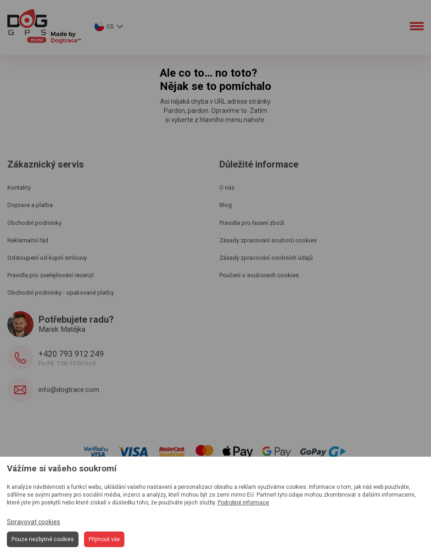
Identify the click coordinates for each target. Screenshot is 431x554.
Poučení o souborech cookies (259, 275)
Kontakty (19, 187)
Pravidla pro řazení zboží (251, 222)
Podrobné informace (243, 502)
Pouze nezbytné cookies (42, 539)
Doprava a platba (30, 204)
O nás (227, 187)
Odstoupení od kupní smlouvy (47, 257)
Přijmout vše (104, 539)
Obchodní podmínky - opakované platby (60, 292)
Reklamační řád (27, 240)
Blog (225, 204)
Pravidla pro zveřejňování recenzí (50, 275)
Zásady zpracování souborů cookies (268, 240)
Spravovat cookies (33, 522)
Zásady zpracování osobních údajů (266, 257)
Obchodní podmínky (34, 222)
